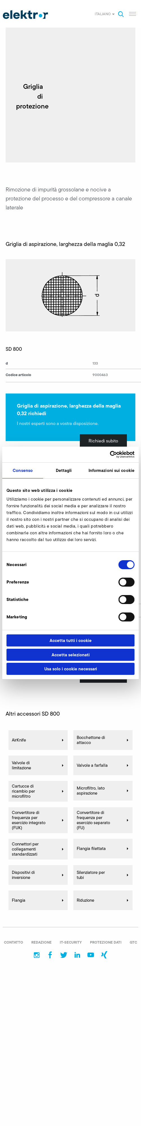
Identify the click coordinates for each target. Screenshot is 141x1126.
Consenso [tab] (23, 470)
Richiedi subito (103, 441)
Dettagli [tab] (64, 470)
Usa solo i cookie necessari (70, 669)
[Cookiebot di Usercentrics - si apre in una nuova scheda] (110, 454)
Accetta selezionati (71, 655)
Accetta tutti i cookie (71, 640)
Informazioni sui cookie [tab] (112, 470)
